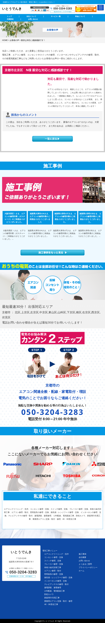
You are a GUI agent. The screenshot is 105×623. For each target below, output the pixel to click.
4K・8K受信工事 (51, 604)
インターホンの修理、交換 (55, 581)
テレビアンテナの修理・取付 (56, 584)
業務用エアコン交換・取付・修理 (58, 601)
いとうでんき (49, 621)
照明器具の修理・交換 (53, 574)
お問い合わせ (84, 560)
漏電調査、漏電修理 (52, 587)
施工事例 (82, 554)
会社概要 (82, 557)
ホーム (81, 570)
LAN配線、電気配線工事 (54, 591)
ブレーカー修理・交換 (53, 564)
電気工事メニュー (49, 550)
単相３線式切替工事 (52, 567)
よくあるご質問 (85, 564)
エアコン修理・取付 (52, 570)
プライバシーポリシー (88, 567)
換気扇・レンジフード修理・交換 (58, 577)
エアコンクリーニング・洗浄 (56, 554)
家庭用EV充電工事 (51, 597)
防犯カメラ (49, 594)
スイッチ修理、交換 (52, 560)
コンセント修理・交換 (53, 557)
